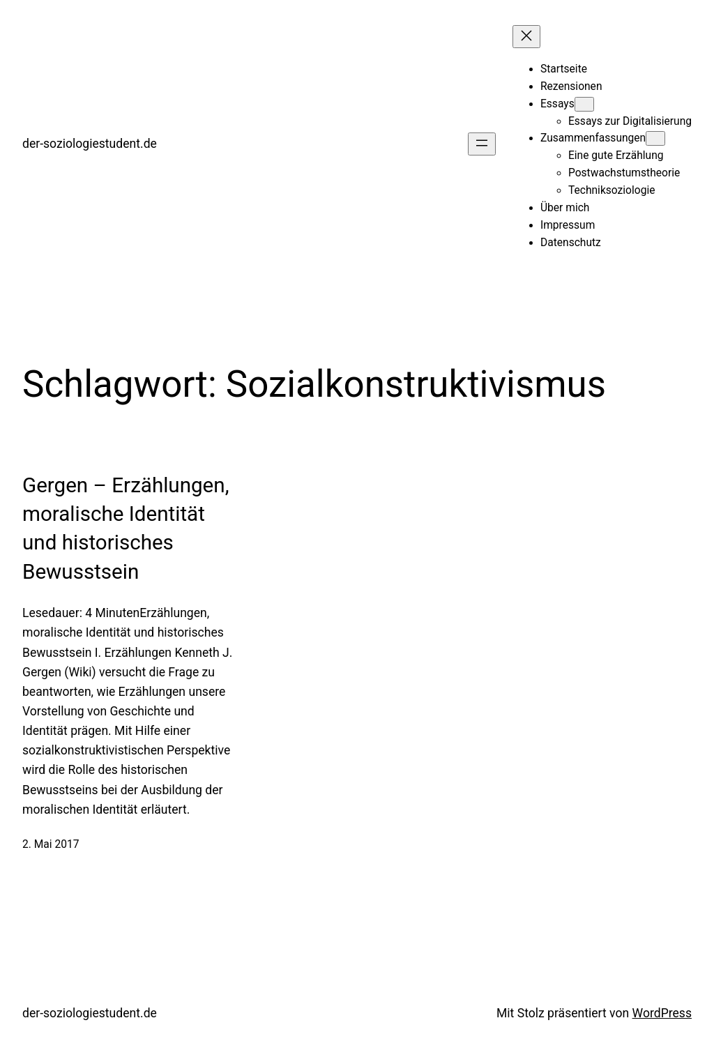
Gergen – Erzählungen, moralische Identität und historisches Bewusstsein (125, 528)
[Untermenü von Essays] (584, 104)
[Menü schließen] (526, 36)
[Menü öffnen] (482, 143)
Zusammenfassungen (593, 138)
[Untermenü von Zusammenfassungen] (655, 138)
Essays (557, 104)
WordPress (662, 1013)
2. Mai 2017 (50, 844)
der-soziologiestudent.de (89, 144)
